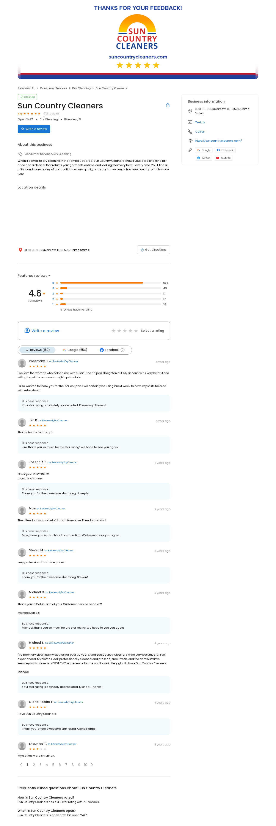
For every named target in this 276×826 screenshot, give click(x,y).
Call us (200, 132)
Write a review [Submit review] (34, 129)
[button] (92, 765)
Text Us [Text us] (200, 122)
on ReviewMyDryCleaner (63, 361)
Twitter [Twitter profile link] (203, 158)
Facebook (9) (112, 350)
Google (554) (74, 350)
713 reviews (52, 113)
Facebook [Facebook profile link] (225, 150)
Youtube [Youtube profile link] (223, 158)
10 (85, 764)
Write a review (45, 330)
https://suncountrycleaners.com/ (218, 141)
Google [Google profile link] (203, 150)
